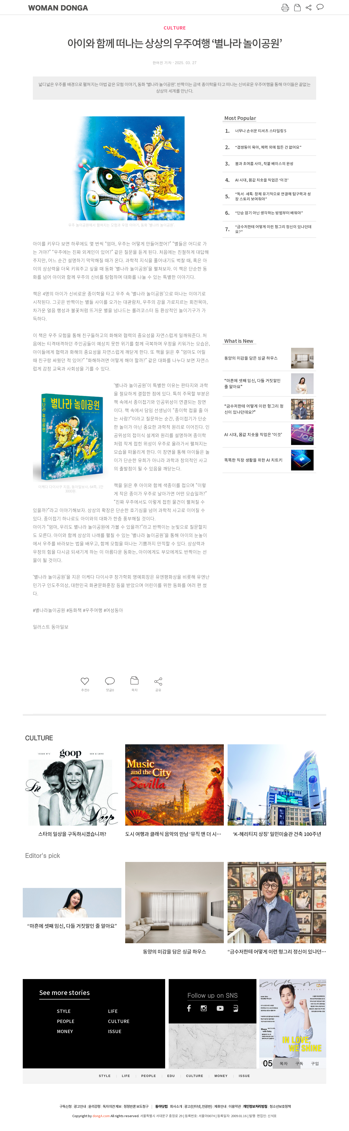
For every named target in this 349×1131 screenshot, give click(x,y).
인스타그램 (204, 1008)
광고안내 (80, 1106)
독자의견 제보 (112, 1106)
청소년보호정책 (280, 1106)
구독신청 (65, 1106)
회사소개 (176, 1106)
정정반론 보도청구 (136, 1106)
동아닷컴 (161, 1106)
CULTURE (175, 28)
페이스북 (189, 1008)
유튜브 (220, 1008)
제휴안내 (220, 1106)
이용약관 (235, 1106)
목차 (283, 1063)
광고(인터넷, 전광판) (198, 1106)
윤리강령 (94, 1106)
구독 (299, 1063)
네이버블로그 (236, 1008)
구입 (315, 1063)
